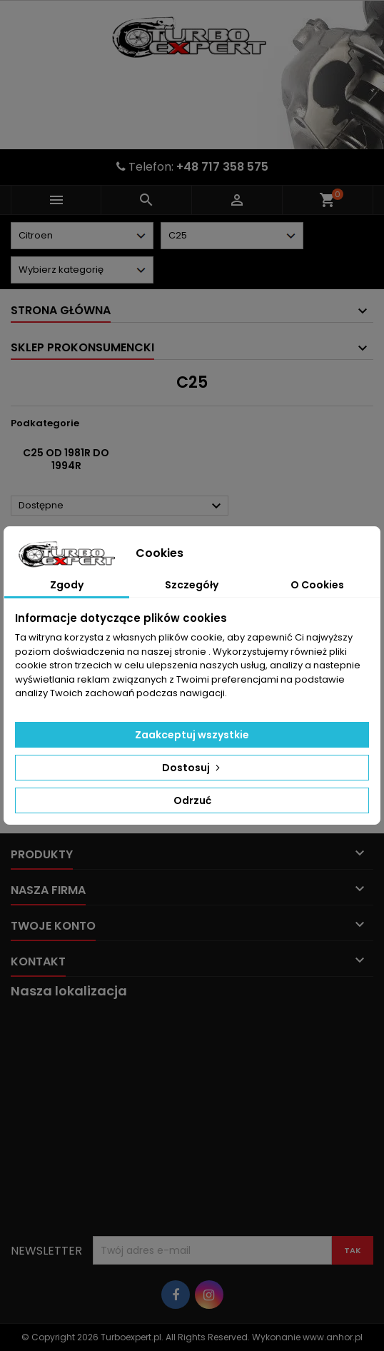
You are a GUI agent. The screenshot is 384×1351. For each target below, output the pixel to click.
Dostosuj (192, 767)
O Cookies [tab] (317, 585)
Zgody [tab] (67, 585)
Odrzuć (192, 800)
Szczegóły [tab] (191, 585)
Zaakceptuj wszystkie (192, 735)
